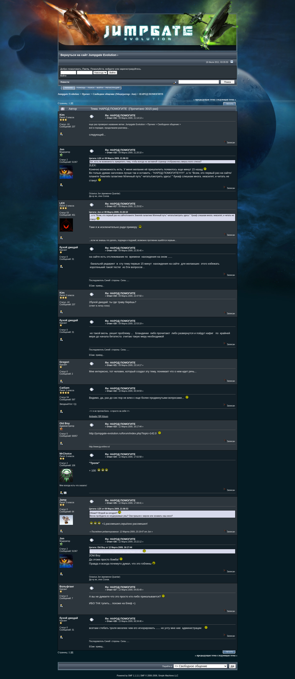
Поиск (91, 88)
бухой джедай (69, 247)
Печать (229, 104)
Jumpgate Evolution (68, 94)
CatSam (64, 387)
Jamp (63, 499)
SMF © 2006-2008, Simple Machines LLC (159, 676)
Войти (100, 88)
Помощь (81, 88)
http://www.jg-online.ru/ (99, 447)
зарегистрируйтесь (130, 68)
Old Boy (65, 423)
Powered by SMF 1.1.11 (128, 676)
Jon (133, 93)
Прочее (86, 94)
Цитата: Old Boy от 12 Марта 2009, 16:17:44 (110, 547)
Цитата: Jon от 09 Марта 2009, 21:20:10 (108, 212)
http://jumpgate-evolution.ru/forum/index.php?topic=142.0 (123, 433)
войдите (109, 68)
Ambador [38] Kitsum (98, 416)
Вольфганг (67, 586)
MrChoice (66, 453)
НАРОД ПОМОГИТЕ (151, 94)
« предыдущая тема (204, 99)
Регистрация (112, 88)
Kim (62, 114)
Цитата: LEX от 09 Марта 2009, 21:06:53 (108, 158)
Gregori (64, 362)
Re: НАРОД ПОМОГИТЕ (120, 115)
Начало (69, 88)
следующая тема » (226, 99)
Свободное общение (104, 94)
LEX (62, 203)
